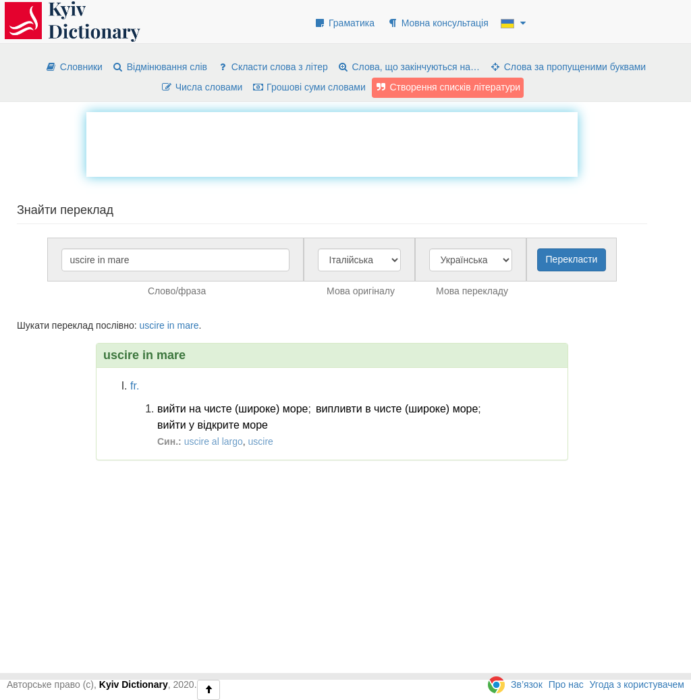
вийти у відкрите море (212, 425)
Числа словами (202, 87)
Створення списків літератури (448, 87)
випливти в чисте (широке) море (397, 408)
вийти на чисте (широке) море (232, 408)
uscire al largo (213, 441)
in (171, 325)
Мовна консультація (438, 23)
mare (188, 325)
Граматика (344, 23)
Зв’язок (527, 684)
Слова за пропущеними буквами (567, 66)
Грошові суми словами (309, 87)
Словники (74, 66)
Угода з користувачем (637, 684)
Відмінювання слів (159, 66)
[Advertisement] (332, 142)
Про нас (566, 684)
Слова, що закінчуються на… (408, 66)
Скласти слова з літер (272, 66)
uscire (151, 325)
